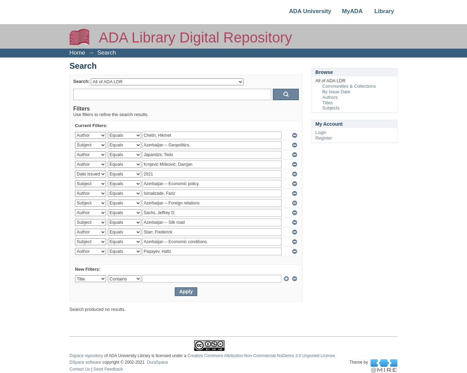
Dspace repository (86, 355)
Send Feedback (108, 369)
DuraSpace (157, 362)
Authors (330, 97)
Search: (81, 81)
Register (323, 138)
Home (77, 52)
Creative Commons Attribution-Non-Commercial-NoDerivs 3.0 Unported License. (262, 355)
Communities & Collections (349, 86)
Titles (327, 102)
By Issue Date (336, 91)
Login (320, 132)
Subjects (331, 108)
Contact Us (79, 369)
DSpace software (85, 362)
